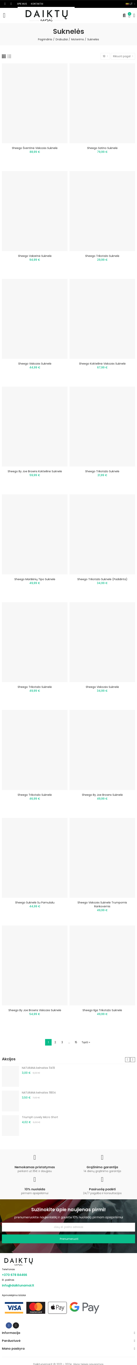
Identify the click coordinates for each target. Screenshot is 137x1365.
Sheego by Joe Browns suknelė (102, 795)
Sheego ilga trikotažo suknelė (102, 1010)
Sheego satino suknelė (102, 148)
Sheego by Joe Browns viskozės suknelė (34, 1010)
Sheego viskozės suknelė (34, 364)
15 (76, 1042)
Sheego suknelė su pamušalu (34, 902)
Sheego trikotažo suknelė (102, 256)
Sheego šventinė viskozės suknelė (35, 148)
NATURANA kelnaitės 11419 (38, 1068)
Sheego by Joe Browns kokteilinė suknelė (35, 471)
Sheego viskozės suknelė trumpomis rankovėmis (102, 904)
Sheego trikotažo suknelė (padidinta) (102, 579)
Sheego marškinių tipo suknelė (34, 579)
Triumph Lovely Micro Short (40, 1117)
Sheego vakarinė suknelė (35, 256)
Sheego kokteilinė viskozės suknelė (102, 364)
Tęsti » (86, 1042)
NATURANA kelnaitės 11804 (39, 1092)
